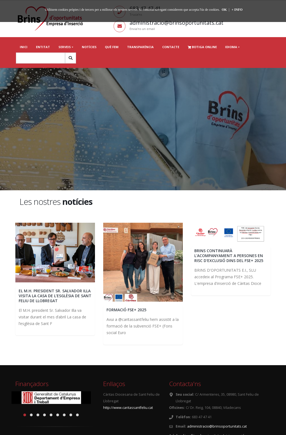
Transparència (140, 47)
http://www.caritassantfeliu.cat (128, 407)
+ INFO (237, 10)
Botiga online (202, 47)
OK (224, 10)
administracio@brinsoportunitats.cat (217, 426)
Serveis (64, 47)
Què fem (112, 47)
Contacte (170, 47)
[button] (24, 415)
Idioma (231, 47)
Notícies (89, 47)
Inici (23, 47)
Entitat (43, 47)
